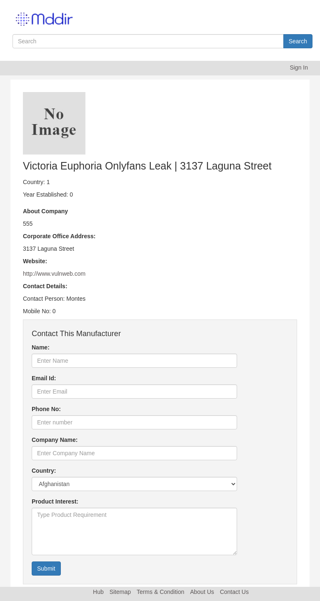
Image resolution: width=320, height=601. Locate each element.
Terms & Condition (160, 592)
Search (298, 41)
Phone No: (46, 409)
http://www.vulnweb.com (54, 273)
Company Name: (55, 439)
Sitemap (120, 592)
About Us (202, 592)
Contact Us (234, 592)
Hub (98, 592)
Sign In (299, 67)
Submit (46, 568)
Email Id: (44, 378)
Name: (41, 347)
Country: (44, 470)
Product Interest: (55, 501)
